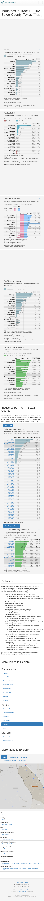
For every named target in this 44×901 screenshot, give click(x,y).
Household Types (8, 684)
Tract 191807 (30, 868)
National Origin (7, 692)
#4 (39, 281)
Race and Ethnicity (8, 681)
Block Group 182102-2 (22, 863)
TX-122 (4, 858)
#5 (39, 347)
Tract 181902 (5, 868)
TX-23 (3, 848)
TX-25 (3, 853)
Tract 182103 (22, 868)
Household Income (8, 709)
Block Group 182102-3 (35, 863)
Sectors (5, 728)
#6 (39, 429)
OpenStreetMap (22, 891)
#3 (39, 198)
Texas (3, 814)
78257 (12, 839)
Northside (9, 844)
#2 (39, 112)
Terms (21, 882)
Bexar (3, 819)
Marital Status (7, 688)
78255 (8, 839)
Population (6, 673)
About (17, 882)
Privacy (26, 882)
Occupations (6, 720)
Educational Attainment (9, 737)
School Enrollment (8, 741)
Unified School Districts (9, 760)
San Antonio (5, 829)
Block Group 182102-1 (8, 863)
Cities (4, 757)
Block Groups (23, 760)
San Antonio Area (7, 824)
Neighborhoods (13, 757)
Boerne (4, 844)
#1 (39, 49)
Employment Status (8, 712)
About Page (26, 654)
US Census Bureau (26, 890)
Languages (6, 700)
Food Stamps (6, 716)
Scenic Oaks (5, 834)
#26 (39, 529)
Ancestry (5, 696)
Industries (5, 724)
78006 (3, 839)
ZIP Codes (24, 757)
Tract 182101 (14, 868)
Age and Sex (6, 677)
